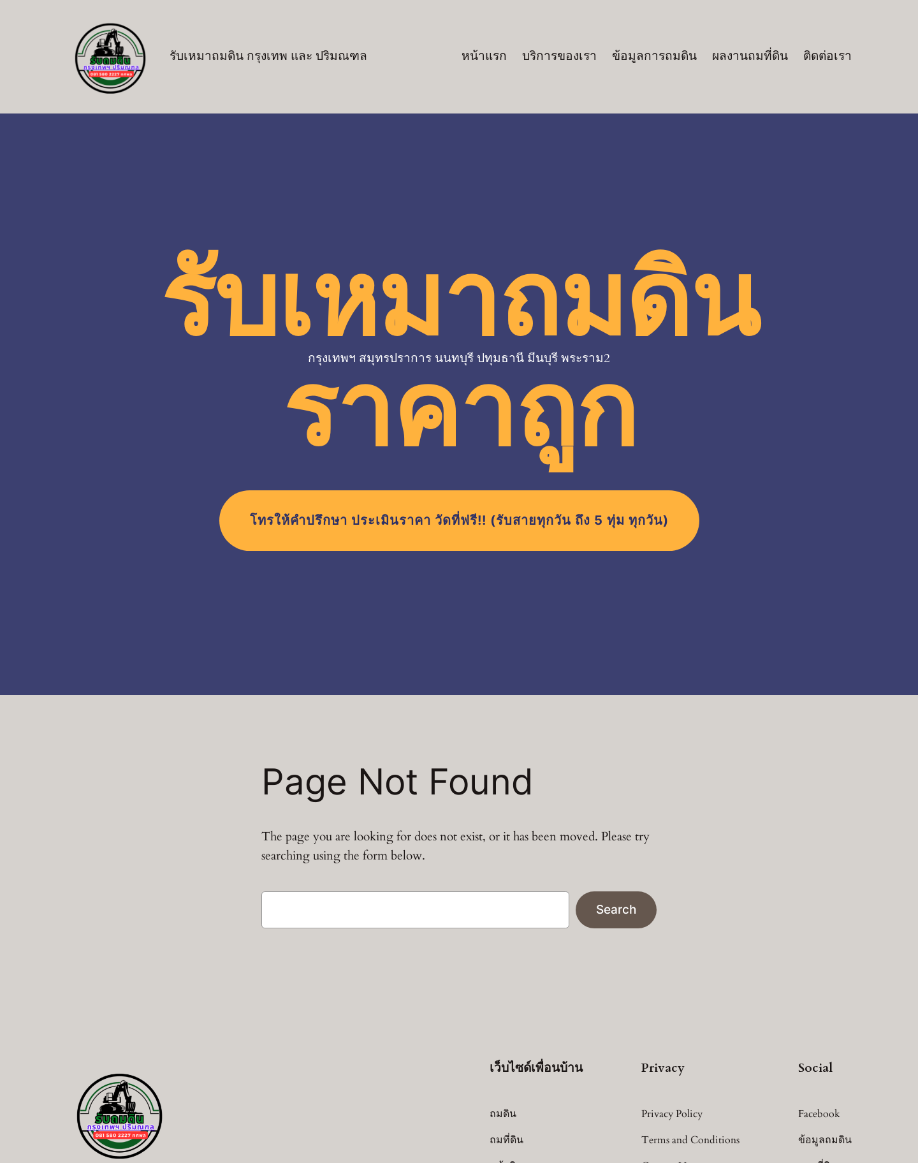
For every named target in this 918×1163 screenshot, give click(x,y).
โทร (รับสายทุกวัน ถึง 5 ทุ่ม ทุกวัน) (459, 520)
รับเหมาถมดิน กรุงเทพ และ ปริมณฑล (268, 56)
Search (616, 909)
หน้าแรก (484, 56)
